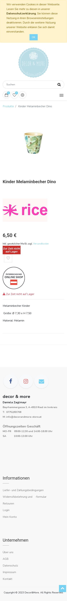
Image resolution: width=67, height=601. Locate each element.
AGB (6, 559)
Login (6, 510)
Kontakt (8, 579)
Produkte (8, 106)
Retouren (8, 503)
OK (33, 37)
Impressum (10, 572)
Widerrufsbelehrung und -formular (24, 497)
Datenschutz (10, 565)
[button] (8, 258)
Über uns (8, 552)
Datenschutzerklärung (21, 13)
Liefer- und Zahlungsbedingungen (23, 490)
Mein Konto (10, 517)
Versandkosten (41, 243)
